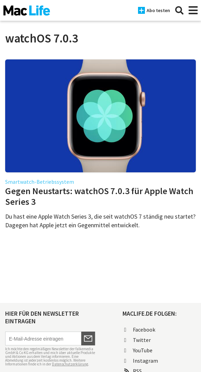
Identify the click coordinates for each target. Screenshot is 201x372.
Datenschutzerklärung (70, 364)
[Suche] (179, 10)
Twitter (137, 339)
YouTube (138, 350)
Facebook (139, 329)
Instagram (141, 360)
